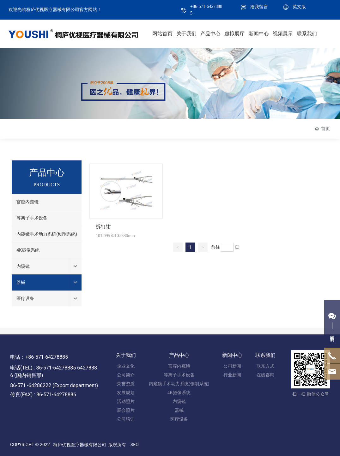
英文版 (299, 6)
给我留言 (259, 6)
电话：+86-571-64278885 (39, 357)
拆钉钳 (103, 227)
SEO (135, 444)
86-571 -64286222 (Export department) (54, 385)
